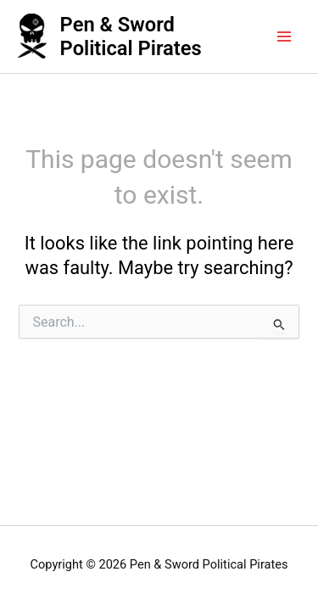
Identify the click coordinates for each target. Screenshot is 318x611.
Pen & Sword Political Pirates (131, 36)
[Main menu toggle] (284, 36)
